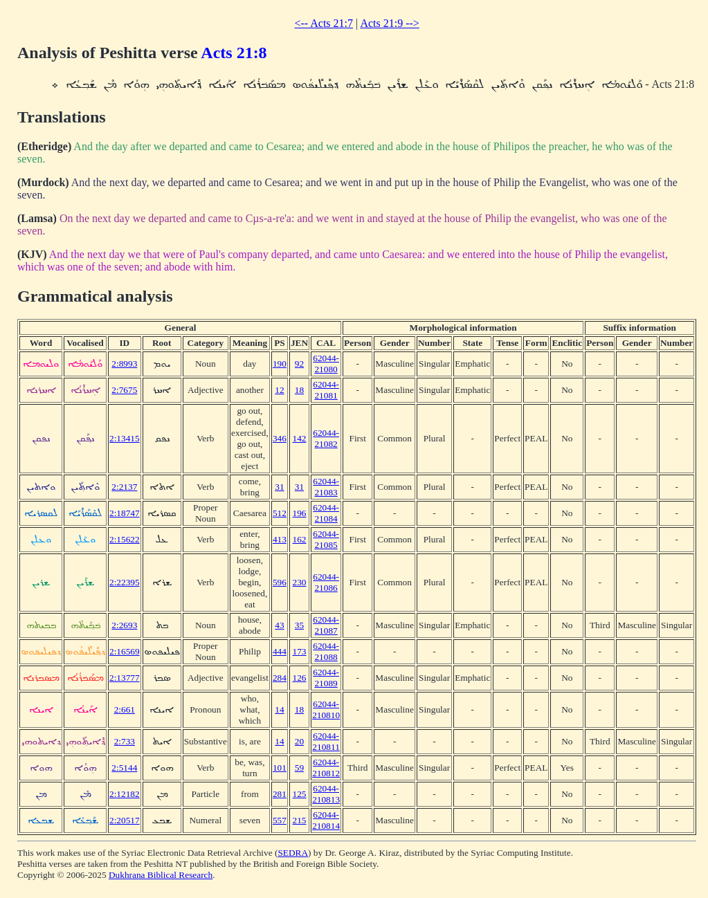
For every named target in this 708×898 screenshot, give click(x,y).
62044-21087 (326, 625)
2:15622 (124, 539)
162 (300, 539)
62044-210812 (326, 767)
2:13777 (124, 677)
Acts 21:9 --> (389, 23)
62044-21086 (326, 582)
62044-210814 (326, 820)
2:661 (124, 709)
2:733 (124, 741)
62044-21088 (326, 651)
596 (280, 582)
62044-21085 (326, 539)
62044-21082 (326, 438)
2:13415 (124, 438)
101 (280, 767)
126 (300, 677)
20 (299, 741)
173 (300, 651)
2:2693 (124, 625)
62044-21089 (326, 677)
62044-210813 (326, 794)
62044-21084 (326, 513)
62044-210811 (326, 741)
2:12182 (124, 794)
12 (279, 390)
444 (280, 651)
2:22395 (124, 582)
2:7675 (124, 390)
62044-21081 (326, 390)
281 (280, 794)
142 (300, 438)
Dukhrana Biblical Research (160, 875)
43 (279, 625)
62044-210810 (326, 709)
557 (280, 820)
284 (280, 677)
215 (300, 820)
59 (299, 767)
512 (280, 513)
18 (299, 390)
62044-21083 (326, 486)
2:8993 (124, 363)
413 (280, 539)
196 (300, 513)
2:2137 (124, 487)
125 (300, 794)
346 (280, 438)
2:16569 (124, 651)
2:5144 (124, 767)
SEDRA (293, 852)
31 (279, 487)
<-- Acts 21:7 (323, 23)
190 (280, 363)
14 (279, 709)
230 (300, 582)
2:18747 (124, 513)
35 (299, 625)
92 (299, 363)
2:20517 (124, 820)
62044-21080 (326, 363)
